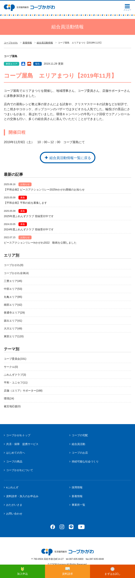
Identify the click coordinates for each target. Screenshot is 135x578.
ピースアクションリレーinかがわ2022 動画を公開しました (40, 242)
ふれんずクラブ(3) (15, 374)
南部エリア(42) (13, 304)
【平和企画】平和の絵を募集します (25, 202)
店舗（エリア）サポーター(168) (23, 390)
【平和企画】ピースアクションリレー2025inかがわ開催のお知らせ (44, 189)
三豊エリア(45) (13, 280)
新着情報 (27, 42)
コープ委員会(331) (15, 358)
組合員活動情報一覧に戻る (70, 158)
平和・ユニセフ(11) (16, 382)
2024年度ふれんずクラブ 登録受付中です (29, 229)
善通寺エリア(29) (14, 312)
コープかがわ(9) (13, 265)
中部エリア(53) (13, 288)
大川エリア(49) (13, 328)
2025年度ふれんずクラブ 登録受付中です (29, 216)
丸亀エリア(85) (13, 296)
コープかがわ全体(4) (16, 273)
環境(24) (9, 398)
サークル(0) (11, 366)
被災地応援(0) (12, 406)
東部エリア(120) (14, 336)
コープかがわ (11, 42)
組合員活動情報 (45, 42)
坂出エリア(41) (13, 320)
